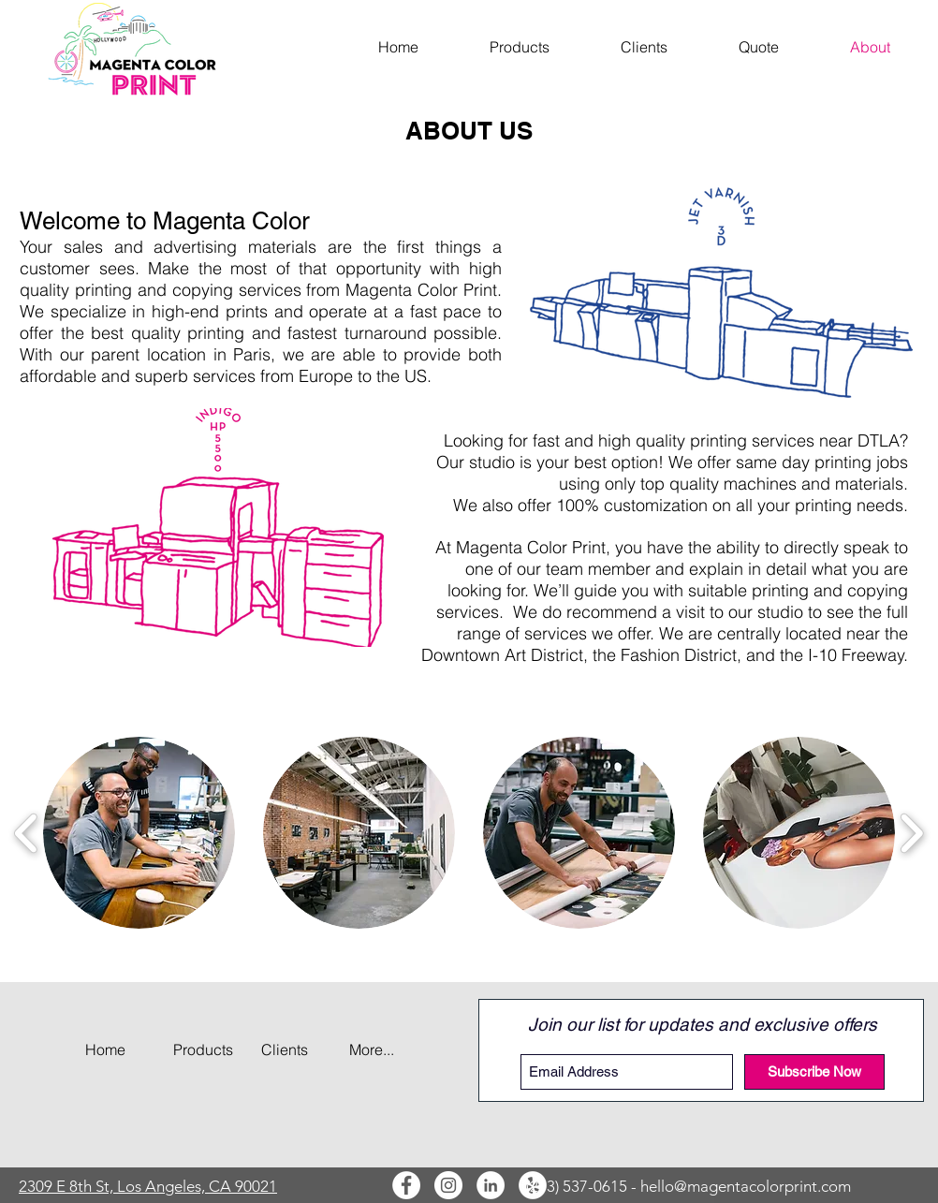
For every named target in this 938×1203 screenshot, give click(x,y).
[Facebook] (406, 1185)
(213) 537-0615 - (583, 1186)
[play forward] (911, 832)
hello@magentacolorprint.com (745, 1186)
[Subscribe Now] (814, 1072)
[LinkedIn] (490, 1185)
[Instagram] (448, 1185)
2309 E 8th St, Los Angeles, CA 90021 (148, 1186)
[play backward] (27, 832)
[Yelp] (533, 1185)
